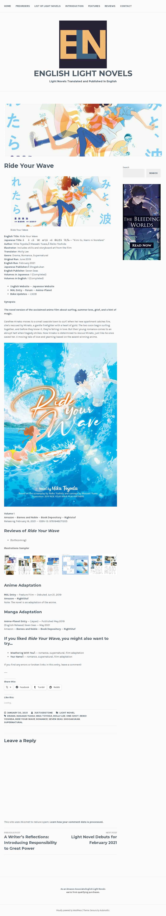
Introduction (74, 5)
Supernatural (13, 722)
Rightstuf (70, 517)
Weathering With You (22, 652)
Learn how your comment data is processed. (76, 821)
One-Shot (72, 716)
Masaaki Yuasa (26, 716)
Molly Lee (59, 716)
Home (7, 5)
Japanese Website (43, 286)
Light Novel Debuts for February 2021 (88, 838)
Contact (126, 5)
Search (126, 167)
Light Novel (67, 712)
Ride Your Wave (25, 719)
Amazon (9, 517)
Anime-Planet (44, 290)
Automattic (104, 910)
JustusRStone (43, 712)
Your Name (16, 656)
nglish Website (20, 286)
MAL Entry (16, 290)
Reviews (110, 5)
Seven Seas (56, 719)
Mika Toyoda (44, 716)
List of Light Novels (47, 5)
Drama (11, 716)
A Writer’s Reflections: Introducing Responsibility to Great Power (32, 841)
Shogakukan (72, 719)
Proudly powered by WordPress (69, 910)
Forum (29, 290)
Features (94, 5)
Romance (42, 719)
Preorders (23, 5)
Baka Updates (18, 293)
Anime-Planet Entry (15, 621)
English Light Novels (83, 73)
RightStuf (22, 598)
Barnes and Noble (27, 517)
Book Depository (51, 517)
